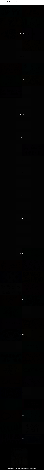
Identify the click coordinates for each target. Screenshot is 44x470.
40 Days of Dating (12, 1)
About (25, 1)
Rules (30, 1)
